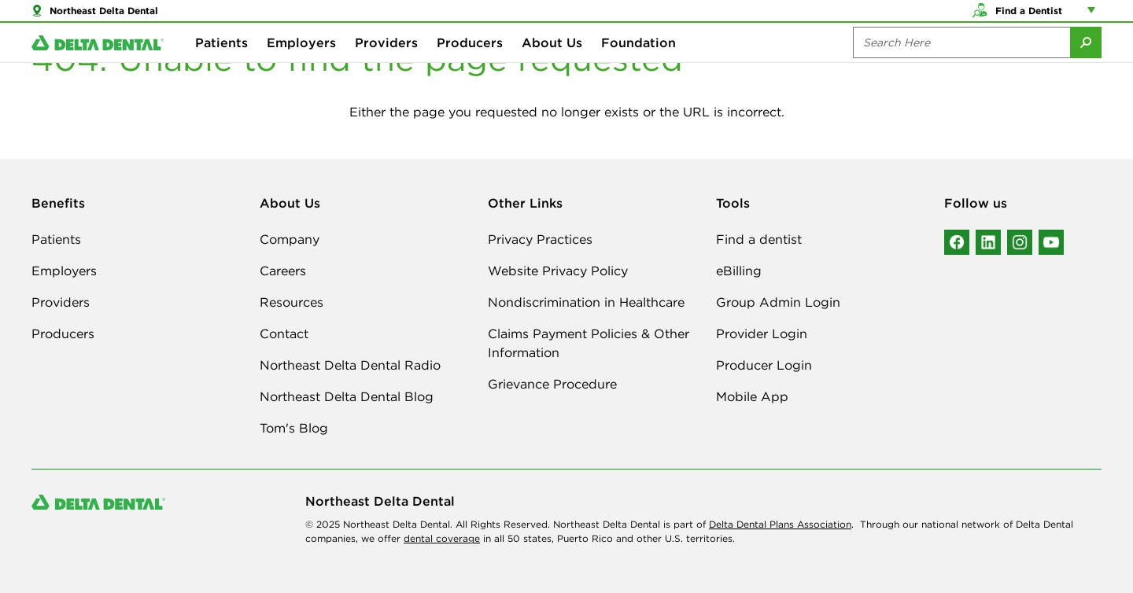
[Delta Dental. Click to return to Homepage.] (97, 63)
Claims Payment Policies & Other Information (588, 343)
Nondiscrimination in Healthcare (586, 302)
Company (289, 239)
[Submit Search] (1086, 63)
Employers (301, 63)
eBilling (739, 270)
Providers (386, 63)
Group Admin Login (778, 302)
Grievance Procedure (552, 384)
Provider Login (761, 333)
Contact (284, 333)
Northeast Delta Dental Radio (350, 365)
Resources (291, 302)
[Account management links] (1094, 15)
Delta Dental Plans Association (780, 524)
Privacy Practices (540, 239)
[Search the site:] (961, 63)
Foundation (638, 63)
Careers (283, 270)
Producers (470, 63)
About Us (552, 63)
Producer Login (764, 365)
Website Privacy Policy (558, 270)
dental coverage (442, 538)
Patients (221, 63)
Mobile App (752, 396)
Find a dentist (759, 239)
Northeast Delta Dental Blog (347, 396)
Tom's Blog (294, 428)
